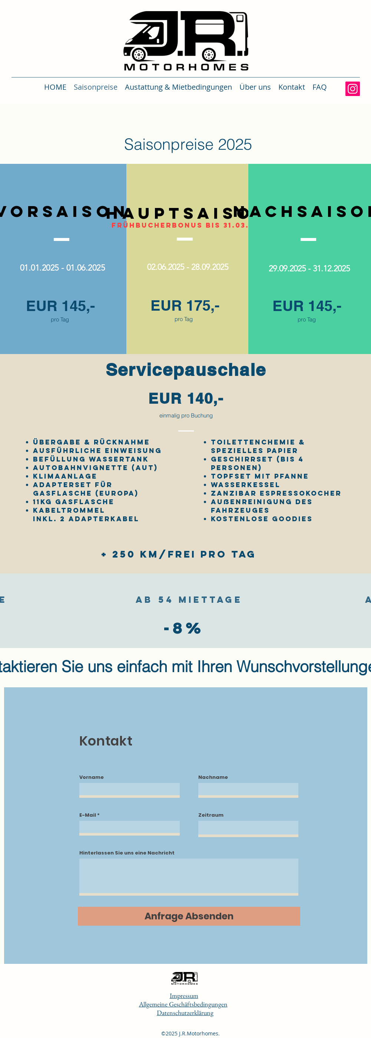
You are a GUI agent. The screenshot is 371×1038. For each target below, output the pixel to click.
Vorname (91, 777)
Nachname (213, 777)
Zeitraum (210, 815)
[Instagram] (352, 89)
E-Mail (87, 815)
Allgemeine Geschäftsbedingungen (183, 1004)
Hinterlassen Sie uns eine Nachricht (127, 852)
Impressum (184, 995)
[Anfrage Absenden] (189, 916)
